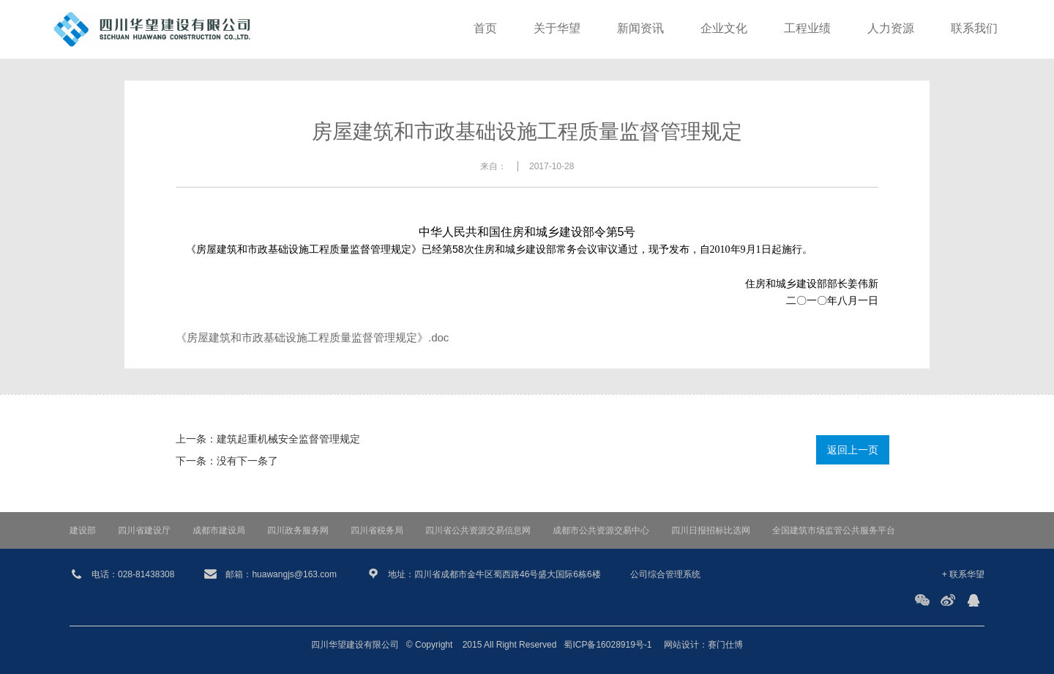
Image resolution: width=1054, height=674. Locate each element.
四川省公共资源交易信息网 (478, 530)
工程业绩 (807, 29)
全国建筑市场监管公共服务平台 (833, 530)
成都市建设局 (219, 530)
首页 (485, 29)
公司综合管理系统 (665, 574)
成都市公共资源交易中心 (601, 530)
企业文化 (723, 29)
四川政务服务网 (298, 530)
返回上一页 (852, 450)
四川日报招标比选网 (710, 530)
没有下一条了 (247, 461)
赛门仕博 (725, 645)
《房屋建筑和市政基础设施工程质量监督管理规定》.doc (312, 337)
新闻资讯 (640, 29)
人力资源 (890, 29)
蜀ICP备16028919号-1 (607, 645)
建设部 (83, 530)
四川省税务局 (377, 530)
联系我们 (974, 29)
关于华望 (557, 29)
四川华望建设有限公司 (355, 645)
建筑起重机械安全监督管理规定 (288, 439)
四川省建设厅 (144, 530)
